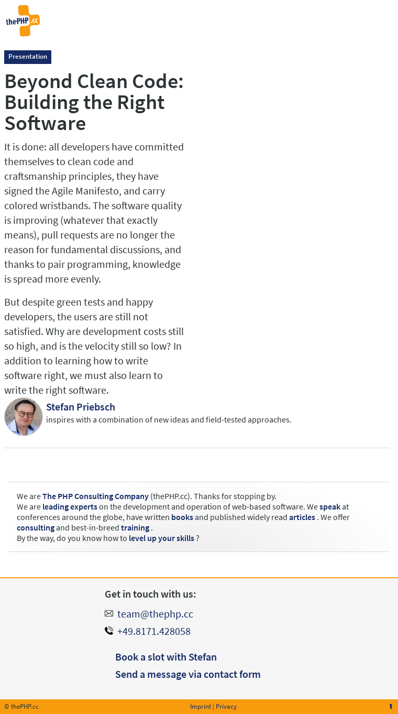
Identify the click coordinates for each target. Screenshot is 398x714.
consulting (35, 527)
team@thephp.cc (155, 613)
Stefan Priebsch (80, 406)
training (135, 527)
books (182, 517)
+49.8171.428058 (154, 630)
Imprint (200, 706)
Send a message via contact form (188, 673)
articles (302, 517)
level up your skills (161, 538)
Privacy (226, 706)
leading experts (69, 506)
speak (329, 506)
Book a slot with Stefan (166, 656)
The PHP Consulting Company (95, 496)
